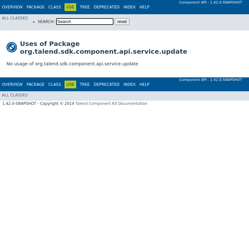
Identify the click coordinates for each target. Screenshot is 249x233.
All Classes (15, 18)
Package (35, 7)
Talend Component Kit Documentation (112, 103)
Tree (85, 7)
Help (144, 7)
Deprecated (107, 7)
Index (130, 7)
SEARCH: (46, 21)
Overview (12, 7)
